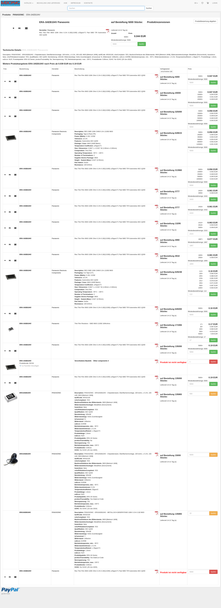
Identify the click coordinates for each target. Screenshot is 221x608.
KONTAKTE (88, 3)
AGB (65, 3)
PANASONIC (56, 393)
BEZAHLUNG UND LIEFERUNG (48, 3)
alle (166, 71)
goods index (5, 594)
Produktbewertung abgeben (205, 21)
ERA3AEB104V (25, 393)
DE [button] (196, 3)
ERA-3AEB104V (25, 75)
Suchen (149, 8)
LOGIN (214, 3)
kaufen (141, 44)
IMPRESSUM (75, 3)
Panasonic (51, 30)
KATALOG (28, 3)
